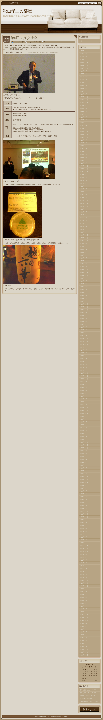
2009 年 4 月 (83, 638)
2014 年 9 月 (83, 451)
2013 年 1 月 (83, 508)
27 (94, 676)
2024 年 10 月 (84, 102)
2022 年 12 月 (84, 166)
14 (96, 671)
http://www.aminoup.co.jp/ (28, 98)
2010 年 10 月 (84, 586)
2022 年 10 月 (84, 171)
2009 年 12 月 (84, 615)
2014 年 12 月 (84, 442)
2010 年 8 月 (83, 591)
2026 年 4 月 (83, 51)
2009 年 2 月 (83, 643)
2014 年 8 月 (83, 453)
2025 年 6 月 (83, 79)
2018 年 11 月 (84, 307)
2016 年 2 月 (83, 402)
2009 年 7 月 (83, 629)
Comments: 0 (47, 42)
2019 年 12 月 (84, 269)
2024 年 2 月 (83, 125)
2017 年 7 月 (83, 353)
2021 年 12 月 (84, 200)
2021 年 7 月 (83, 215)
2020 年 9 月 (83, 243)
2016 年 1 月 (83, 405)
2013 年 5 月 (83, 497)
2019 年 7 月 (83, 284)
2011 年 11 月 (84, 548)
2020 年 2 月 (83, 264)
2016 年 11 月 (84, 376)
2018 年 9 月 (83, 312)
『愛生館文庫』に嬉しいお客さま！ (89, 702)
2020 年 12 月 (84, 235)
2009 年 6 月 (83, 632)
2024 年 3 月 (83, 123)
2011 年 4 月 (83, 568)
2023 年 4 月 (83, 154)
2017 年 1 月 (83, 370)
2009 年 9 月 (83, 623)
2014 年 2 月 (83, 471)
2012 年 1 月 (83, 543)
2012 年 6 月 (83, 528)
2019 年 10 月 (84, 275)
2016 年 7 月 (83, 387)
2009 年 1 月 (83, 646)
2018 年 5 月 (83, 324)
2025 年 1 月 (83, 94)
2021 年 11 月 (84, 203)
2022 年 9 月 (83, 174)
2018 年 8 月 (83, 315)
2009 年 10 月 (84, 620)
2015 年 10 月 (84, 413)
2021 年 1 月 (83, 232)
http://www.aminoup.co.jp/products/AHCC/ (23, 184)
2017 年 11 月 (84, 341)
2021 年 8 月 (83, 212)
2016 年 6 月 (83, 390)
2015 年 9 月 (83, 416)
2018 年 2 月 (83, 333)
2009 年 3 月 (83, 640)
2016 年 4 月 (83, 396)
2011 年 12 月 (84, 545)
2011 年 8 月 (83, 557)
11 (89, 671)
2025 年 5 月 (83, 82)
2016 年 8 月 (83, 384)
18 (89, 673)
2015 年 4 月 (83, 430)
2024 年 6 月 (83, 114)
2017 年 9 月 (83, 347)
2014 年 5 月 (83, 462)
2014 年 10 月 (84, 448)
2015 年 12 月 (84, 407)
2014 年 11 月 (84, 445)
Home (5, 3)
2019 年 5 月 (83, 289)
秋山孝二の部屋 (17, 11)
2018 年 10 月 (84, 310)
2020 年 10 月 (84, 241)
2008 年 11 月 (84, 652)
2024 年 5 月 (83, 117)
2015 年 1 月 (83, 439)
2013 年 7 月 (83, 491)
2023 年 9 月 (83, 140)
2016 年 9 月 (83, 381)
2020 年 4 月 (83, 258)
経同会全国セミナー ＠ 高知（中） (88, 690)
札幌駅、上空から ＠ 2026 (87, 695)
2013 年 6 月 (83, 494)
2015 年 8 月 (83, 419)
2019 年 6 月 (83, 287)
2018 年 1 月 (83, 335)
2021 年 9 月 (83, 209)
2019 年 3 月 (83, 295)
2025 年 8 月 (83, 74)
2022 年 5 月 (83, 186)
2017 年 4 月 (83, 361)
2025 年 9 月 (83, 71)
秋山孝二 (66, 716)
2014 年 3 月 (83, 468)
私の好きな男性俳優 (86, 698)
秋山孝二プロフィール (15, 3)
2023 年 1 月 (83, 163)
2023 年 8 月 (83, 143)
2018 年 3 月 (83, 330)
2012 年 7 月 (83, 525)
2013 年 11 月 (84, 479)
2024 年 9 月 (83, 105)
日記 (39, 42)
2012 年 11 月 (84, 514)
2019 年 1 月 (83, 301)
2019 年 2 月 (83, 298)
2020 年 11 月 (84, 238)
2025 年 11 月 (84, 65)
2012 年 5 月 (83, 531)
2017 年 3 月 (83, 364)
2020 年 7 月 (83, 249)
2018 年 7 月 (83, 318)
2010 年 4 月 (83, 603)
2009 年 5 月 (83, 635)
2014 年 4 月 (83, 465)
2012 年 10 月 (84, 517)
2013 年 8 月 (83, 488)
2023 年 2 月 (83, 160)
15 (83, 673)
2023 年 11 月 (84, 134)
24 (87, 676)
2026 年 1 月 (83, 59)
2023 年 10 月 (84, 137)
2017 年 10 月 (84, 344)
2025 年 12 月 (84, 62)
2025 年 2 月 (83, 91)
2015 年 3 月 (83, 433)
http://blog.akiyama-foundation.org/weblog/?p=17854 (43, 52)
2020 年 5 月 (83, 255)
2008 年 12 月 (84, 649)
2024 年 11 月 (84, 100)
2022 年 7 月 (83, 180)
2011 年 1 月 (83, 577)
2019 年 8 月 (83, 281)
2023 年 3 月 (83, 157)
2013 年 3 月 (83, 502)
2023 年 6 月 (83, 148)
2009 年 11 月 (84, 617)
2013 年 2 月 (83, 505)
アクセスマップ (48, 109)
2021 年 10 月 (84, 206)
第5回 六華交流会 (24, 38)
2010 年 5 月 (83, 600)
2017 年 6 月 (83, 356)
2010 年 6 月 (83, 597)
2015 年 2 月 (83, 436)
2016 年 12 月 (84, 373)
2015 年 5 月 (83, 428)
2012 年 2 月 (83, 540)
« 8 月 (83, 680)
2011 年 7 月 (83, 560)
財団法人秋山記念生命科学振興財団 (50, 716)
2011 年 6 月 (83, 563)
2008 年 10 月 (84, 655)
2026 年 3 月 (83, 54)
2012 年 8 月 (83, 522)
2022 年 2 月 (83, 195)
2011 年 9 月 (83, 554)
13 (94, 671)
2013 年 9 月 (83, 485)
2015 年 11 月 (84, 410)
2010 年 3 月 (83, 606)
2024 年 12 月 (84, 97)
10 (87, 671)
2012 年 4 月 (83, 534)
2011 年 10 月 (84, 551)
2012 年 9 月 (83, 520)
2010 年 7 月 (83, 594)
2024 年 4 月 (83, 120)
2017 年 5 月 (83, 358)
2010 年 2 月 (83, 609)
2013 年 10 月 (84, 482)
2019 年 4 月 (83, 292)
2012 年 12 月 (84, 511)
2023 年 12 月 (84, 131)
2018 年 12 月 (84, 304)
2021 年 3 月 (83, 226)
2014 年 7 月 (83, 456)
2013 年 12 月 (84, 476)
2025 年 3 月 (83, 88)
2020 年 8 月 (83, 246)
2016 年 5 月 (83, 393)
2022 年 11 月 (84, 169)
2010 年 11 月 (84, 583)
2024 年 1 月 (83, 128)
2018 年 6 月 (83, 321)
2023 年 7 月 (83, 146)
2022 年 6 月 (83, 183)
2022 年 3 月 (83, 192)
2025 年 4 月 (83, 85)
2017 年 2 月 (83, 367)
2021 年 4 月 (83, 223)
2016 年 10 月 (84, 379)
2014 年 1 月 (83, 474)
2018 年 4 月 (83, 327)
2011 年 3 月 (83, 571)
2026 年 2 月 (83, 56)
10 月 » (95, 680)
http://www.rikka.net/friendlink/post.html (16, 47)
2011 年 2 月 (83, 574)
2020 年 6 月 (83, 252)
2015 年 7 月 (83, 422)
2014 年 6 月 (83, 459)
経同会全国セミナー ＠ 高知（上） (88, 693)
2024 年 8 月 (83, 108)
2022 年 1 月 (83, 197)
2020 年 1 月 (83, 266)
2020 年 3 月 (83, 261)
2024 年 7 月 (83, 111)
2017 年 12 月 (84, 338)
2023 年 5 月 (83, 151)
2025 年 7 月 (83, 77)
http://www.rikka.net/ (29, 45)
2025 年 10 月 (84, 68)
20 (94, 673)
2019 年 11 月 (84, 272)
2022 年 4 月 (83, 189)
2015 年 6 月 (83, 425)
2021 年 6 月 (83, 218)
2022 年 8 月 (83, 177)
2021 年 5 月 (83, 220)
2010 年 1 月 (83, 612)
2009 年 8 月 (83, 626)
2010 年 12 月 (84, 580)
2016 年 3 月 (83, 399)
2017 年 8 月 (83, 350)
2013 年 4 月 (83, 499)
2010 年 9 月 (83, 589)
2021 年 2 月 (83, 229)
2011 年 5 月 (83, 566)
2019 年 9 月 (83, 278)
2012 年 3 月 (83, 537)
